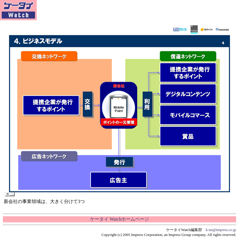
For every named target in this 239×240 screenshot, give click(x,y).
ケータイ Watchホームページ (119, 219)
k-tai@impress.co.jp (221, 230)
